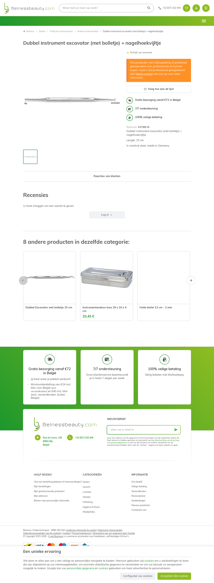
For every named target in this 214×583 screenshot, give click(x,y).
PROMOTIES (89, 512)
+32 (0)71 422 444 (84, 438)
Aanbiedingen (138, 501)
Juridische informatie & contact (81, 530)
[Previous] (23, 280)
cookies (149, 561)
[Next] (191, 280)
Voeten (42, 31)
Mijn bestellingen (42, 487)
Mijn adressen (41, 496)
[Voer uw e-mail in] (143, 430)
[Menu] (204, 21)
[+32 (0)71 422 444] (169, 8)
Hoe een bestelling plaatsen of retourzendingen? (58, 482)
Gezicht (86, 487)
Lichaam (87, 492)
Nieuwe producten (140, 505)
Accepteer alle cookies (174, 576)
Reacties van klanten (107, 176)
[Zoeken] (149, 8)
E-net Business (55, 536)
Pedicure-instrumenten (61, 31)
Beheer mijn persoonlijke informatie (51, 501)
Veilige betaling (139, 487)
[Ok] (176, 430)
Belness (28, 31)
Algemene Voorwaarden (110, 530)
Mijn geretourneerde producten (49, 491)
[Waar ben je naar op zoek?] (106, 8)
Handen (87, 497)
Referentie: (131, 127)
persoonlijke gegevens (80, 568)
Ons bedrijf (136, 482)
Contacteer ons (139, 510)
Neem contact (144, 74)
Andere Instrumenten (87, 31)
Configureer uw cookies (137, 576)
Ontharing (88, 502)
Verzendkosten (138, 491)
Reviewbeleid (138, 496)
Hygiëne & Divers (91, 507)
